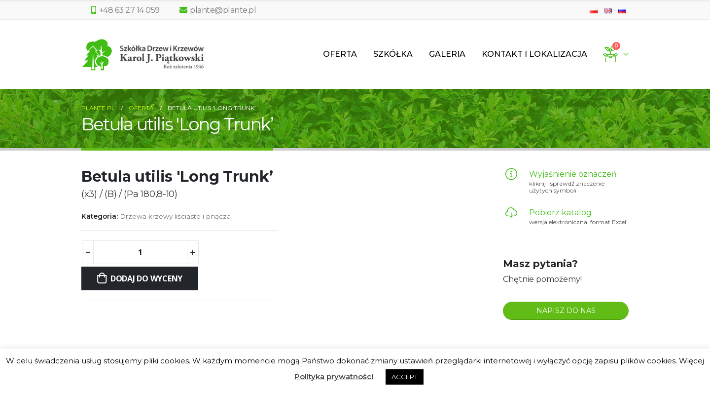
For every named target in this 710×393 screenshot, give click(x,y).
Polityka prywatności (333, 376)
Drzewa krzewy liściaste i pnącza (175, 216)
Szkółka (393, 54)
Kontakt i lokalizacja (534, 54)
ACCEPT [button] (404, 377)
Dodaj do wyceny (146, 278)
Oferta (340, 54)
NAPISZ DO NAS (566, 310)
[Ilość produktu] (140, 252)
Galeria (447, 54)
